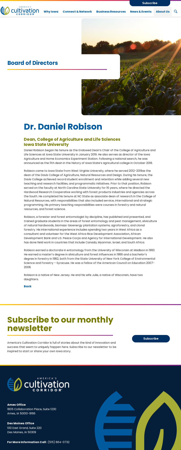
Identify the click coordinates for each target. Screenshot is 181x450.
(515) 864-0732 (58, 442)
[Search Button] (176, 12)
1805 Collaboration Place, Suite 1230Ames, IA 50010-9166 (31, 409)
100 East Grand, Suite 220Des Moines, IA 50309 (24, 427)
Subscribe (149, 3)
